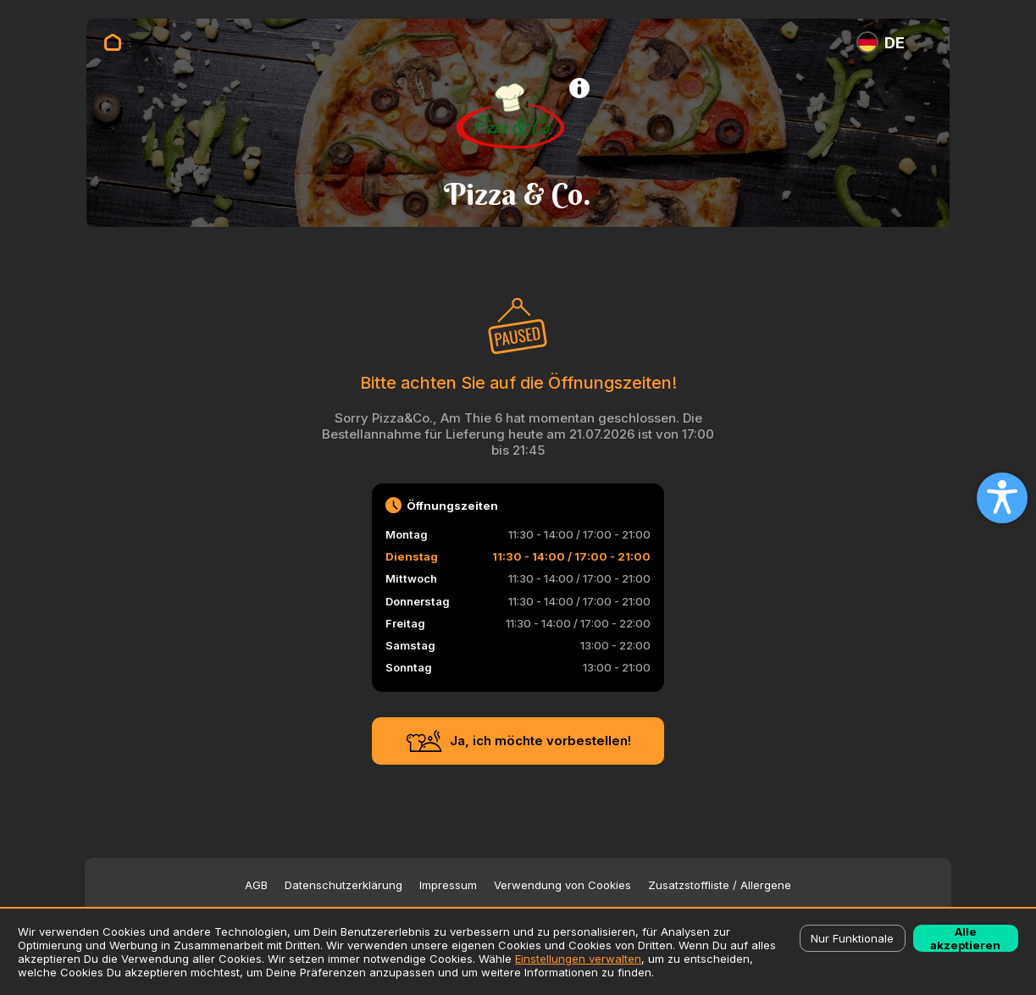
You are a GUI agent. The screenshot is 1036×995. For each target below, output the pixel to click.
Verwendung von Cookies (562, 885)
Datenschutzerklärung (343, 885)
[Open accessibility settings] (1002, 498)
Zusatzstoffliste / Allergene (719, 885)
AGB (256, 885)
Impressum (448, 885)
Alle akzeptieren (965, 938)
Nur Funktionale (852, 938)
